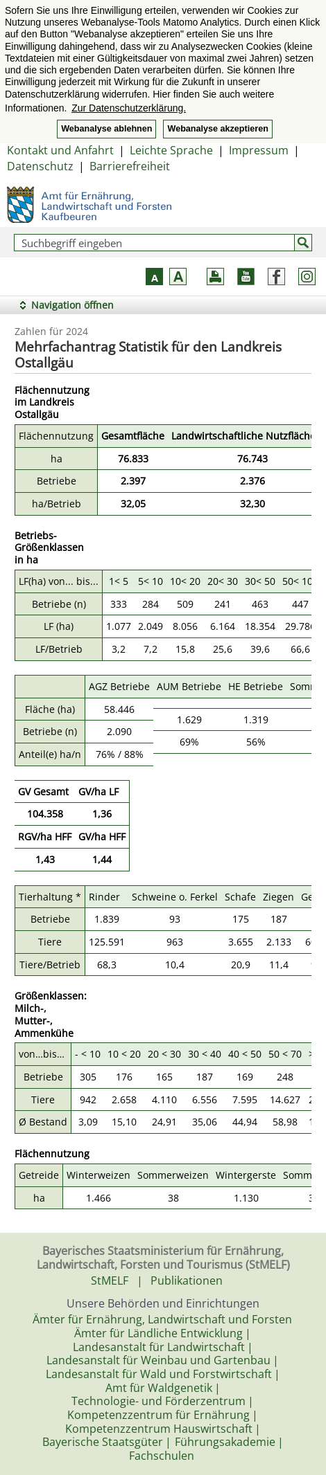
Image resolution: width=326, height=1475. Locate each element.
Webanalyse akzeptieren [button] (217, 129)
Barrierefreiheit (129, 166)
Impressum (259, 150)
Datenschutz (40, 166)
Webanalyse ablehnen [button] (106, 129)
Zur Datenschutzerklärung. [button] (128, 108)
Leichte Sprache (171, 150)
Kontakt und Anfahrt (60, 150)
